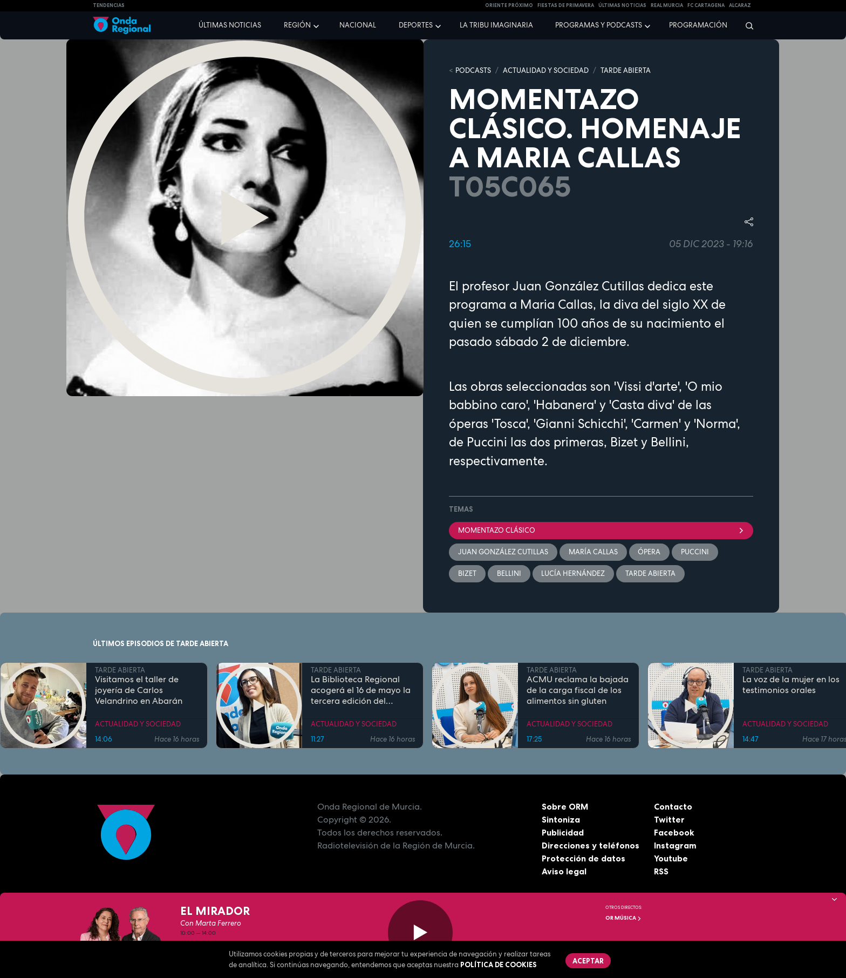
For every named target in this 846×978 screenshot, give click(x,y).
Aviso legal (564, 871)
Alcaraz (740, 5)
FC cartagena (706, 5)
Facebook (674, 832)
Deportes (416, 25)
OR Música (623, 917)
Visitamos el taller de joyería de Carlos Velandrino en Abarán (138, 691)
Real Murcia (667, 5)
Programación (698, 25)
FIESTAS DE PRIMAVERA (565, 5)
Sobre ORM (565, 807)
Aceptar (588, 960)
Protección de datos (584, 858)
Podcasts (473, 70)
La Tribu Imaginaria (496, 25)
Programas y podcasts (598, 25)
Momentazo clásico (601, 530)
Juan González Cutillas (503, 551)
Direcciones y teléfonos (591, 845)
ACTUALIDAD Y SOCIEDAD (546, 70)
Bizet (467, 573)
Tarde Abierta (651, 573)
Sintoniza (561, 819)
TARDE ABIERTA (626, 70)
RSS (661, 871)
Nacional (357, 25)
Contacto (673, 807)
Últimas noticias (230, 25)
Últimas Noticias (622, 5)
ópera (649, 551)
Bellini (509, 573)
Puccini (695, 551)
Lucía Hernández (573, 573)
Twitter (669, 819)
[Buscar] (746, 25)
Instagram (675, 845)
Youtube (671, 858)
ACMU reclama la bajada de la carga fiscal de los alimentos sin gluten (578, 691)
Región (297, 25)
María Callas (593, 551)
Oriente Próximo (509, 5)
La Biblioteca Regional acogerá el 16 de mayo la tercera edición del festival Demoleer (361, 691)
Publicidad (563, 832)
